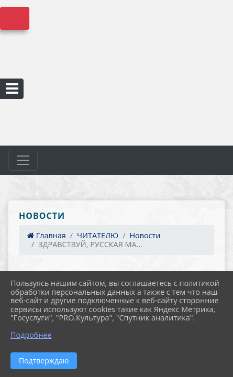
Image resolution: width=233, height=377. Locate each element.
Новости (144, 235)
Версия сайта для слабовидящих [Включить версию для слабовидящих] (14, 18)
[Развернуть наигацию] (23, 160)
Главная (46, 235)
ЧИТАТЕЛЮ (97, 235)
